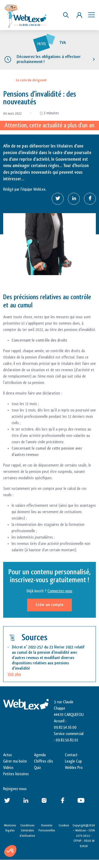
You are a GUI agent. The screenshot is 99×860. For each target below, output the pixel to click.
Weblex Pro (74, 768)
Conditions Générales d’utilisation (27, 830)
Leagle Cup (73, 761)
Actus (7, 755)
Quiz (37, 768)
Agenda (40, 755)
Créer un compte (49, 605)
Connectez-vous (60, 591)
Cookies (64, 825)
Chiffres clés (43, 761)
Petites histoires (16, 774)
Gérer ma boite (15, 761)
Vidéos (8, 768)
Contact (71, 755)
